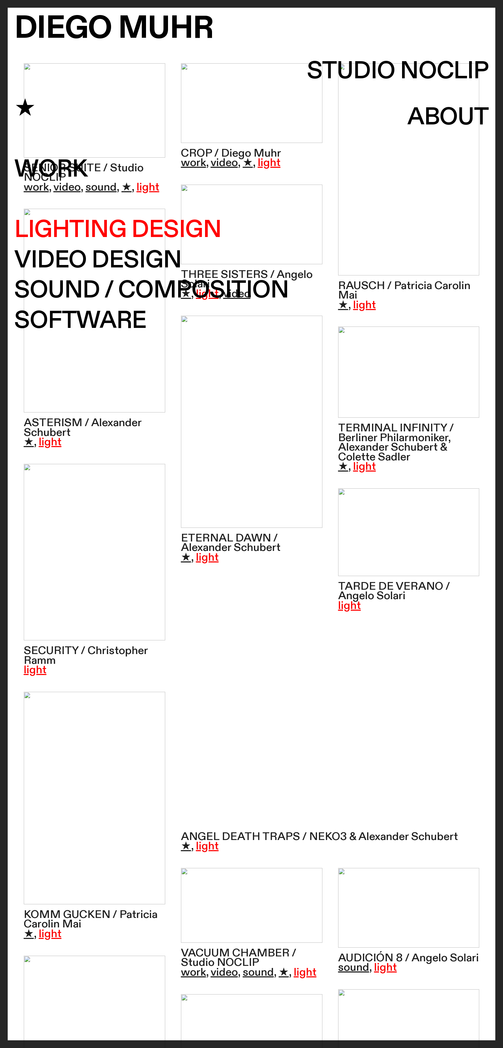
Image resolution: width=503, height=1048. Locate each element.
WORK (50, 169)
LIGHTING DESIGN (117, 230)
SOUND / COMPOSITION (151, 290)
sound (101, 187)
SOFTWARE (80, 320)
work (36, 187)
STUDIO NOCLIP (398, 71)
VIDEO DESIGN (98, 260)
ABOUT (448, 117)
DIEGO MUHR (113, 28)
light (148, 187)
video (67, 187)
